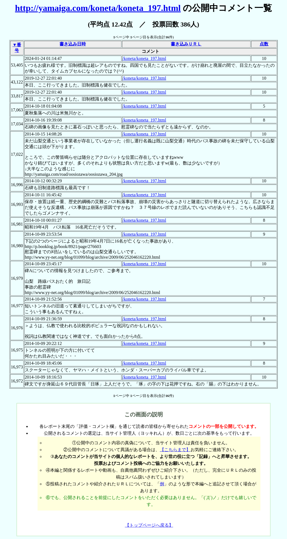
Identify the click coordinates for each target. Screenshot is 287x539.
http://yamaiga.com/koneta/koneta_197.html (98, 8)
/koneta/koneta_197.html (144, 58)
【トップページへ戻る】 (149, 525)
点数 (264, 44)
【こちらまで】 (175, 449)
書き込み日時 (72, 44)
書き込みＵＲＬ (186, 44)
